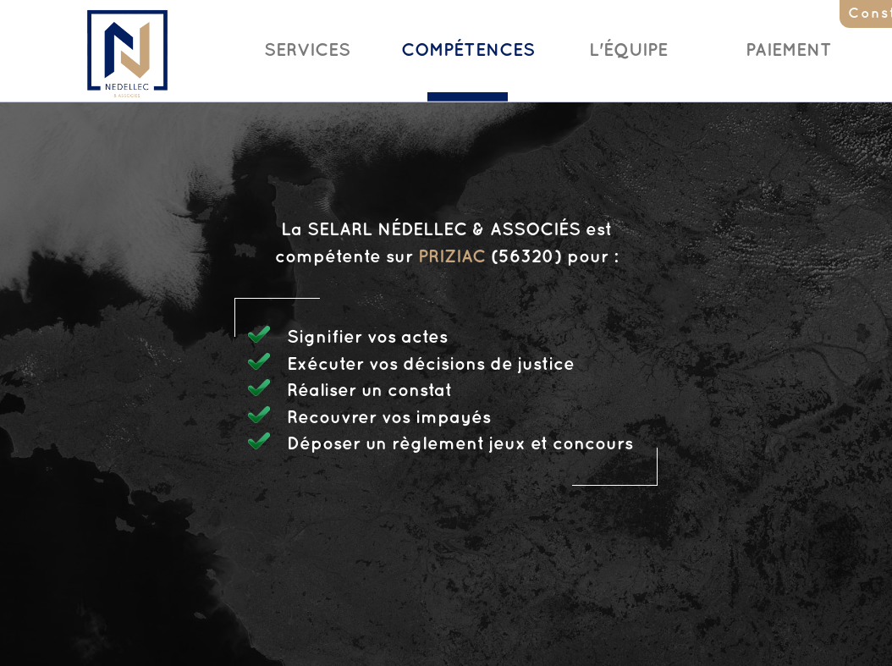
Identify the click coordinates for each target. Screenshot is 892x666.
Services (307, 50)
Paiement (789, 50)
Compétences (468, 50)
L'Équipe (628, 50)
